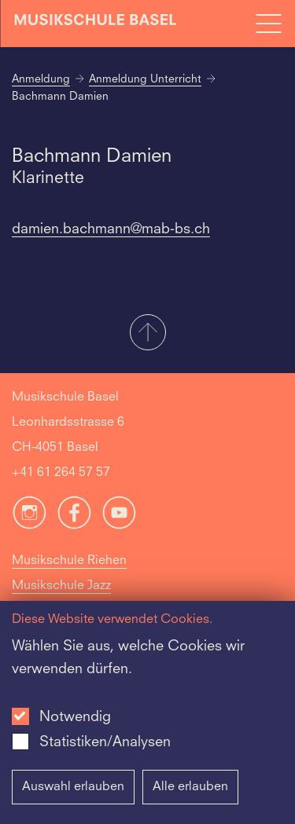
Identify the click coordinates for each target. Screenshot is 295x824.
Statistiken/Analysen (105, 742)
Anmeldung (41, 79)
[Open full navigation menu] (268, 23)
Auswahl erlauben (73, 787)
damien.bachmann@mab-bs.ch (111, 229)
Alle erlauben (190, 787)
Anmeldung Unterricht (145, 79)
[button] (147, 333)
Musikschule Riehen (69, 561)
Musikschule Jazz (61, 586)
